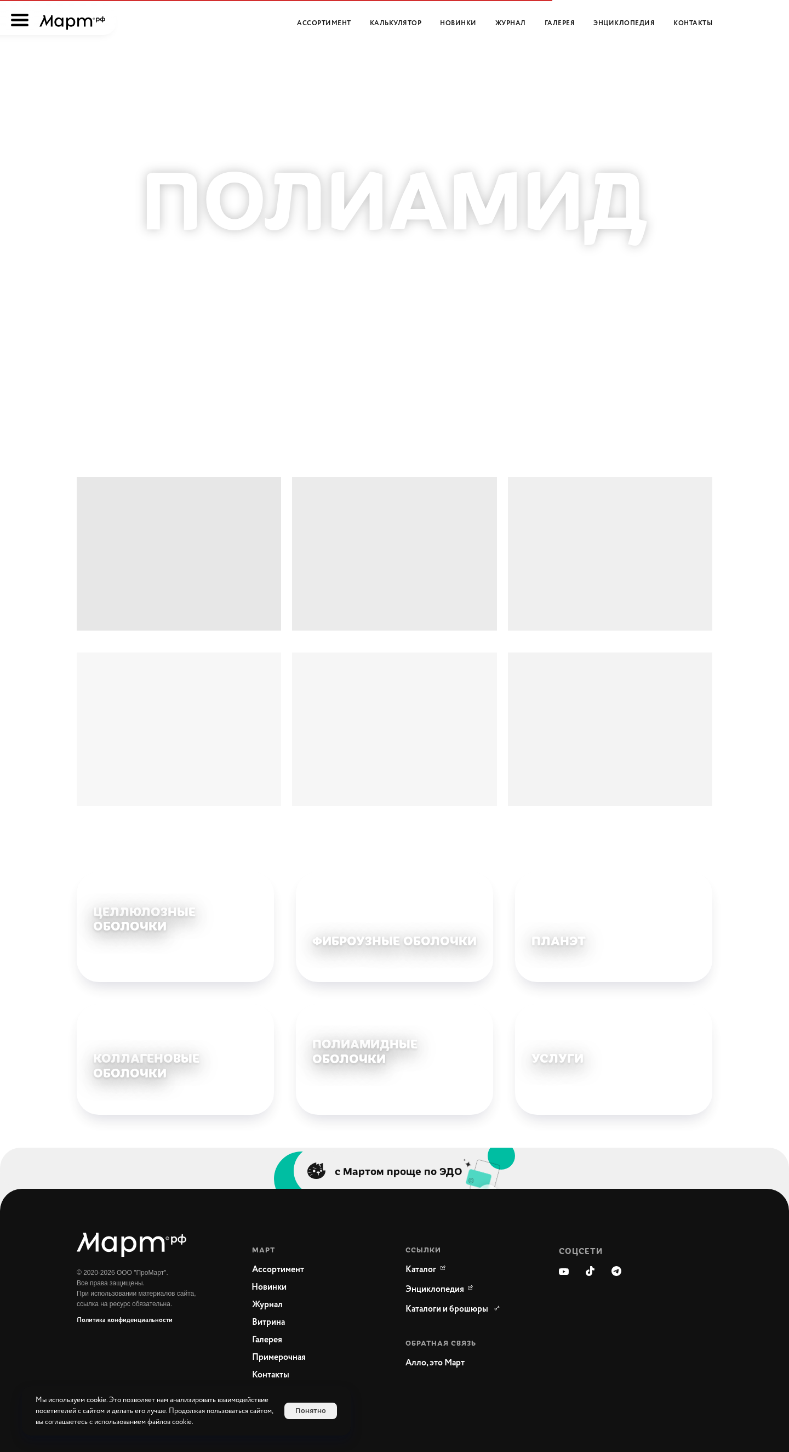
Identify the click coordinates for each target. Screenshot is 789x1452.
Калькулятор (396, 23)
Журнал (510, 23)
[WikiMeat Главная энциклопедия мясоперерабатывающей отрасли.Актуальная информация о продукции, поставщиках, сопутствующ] (435, 1289)
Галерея (560, 23)
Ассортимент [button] (324, 23)
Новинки (458, 23)
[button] (460, 1363)
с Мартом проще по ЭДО (398, 1171)
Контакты (692, 23)
